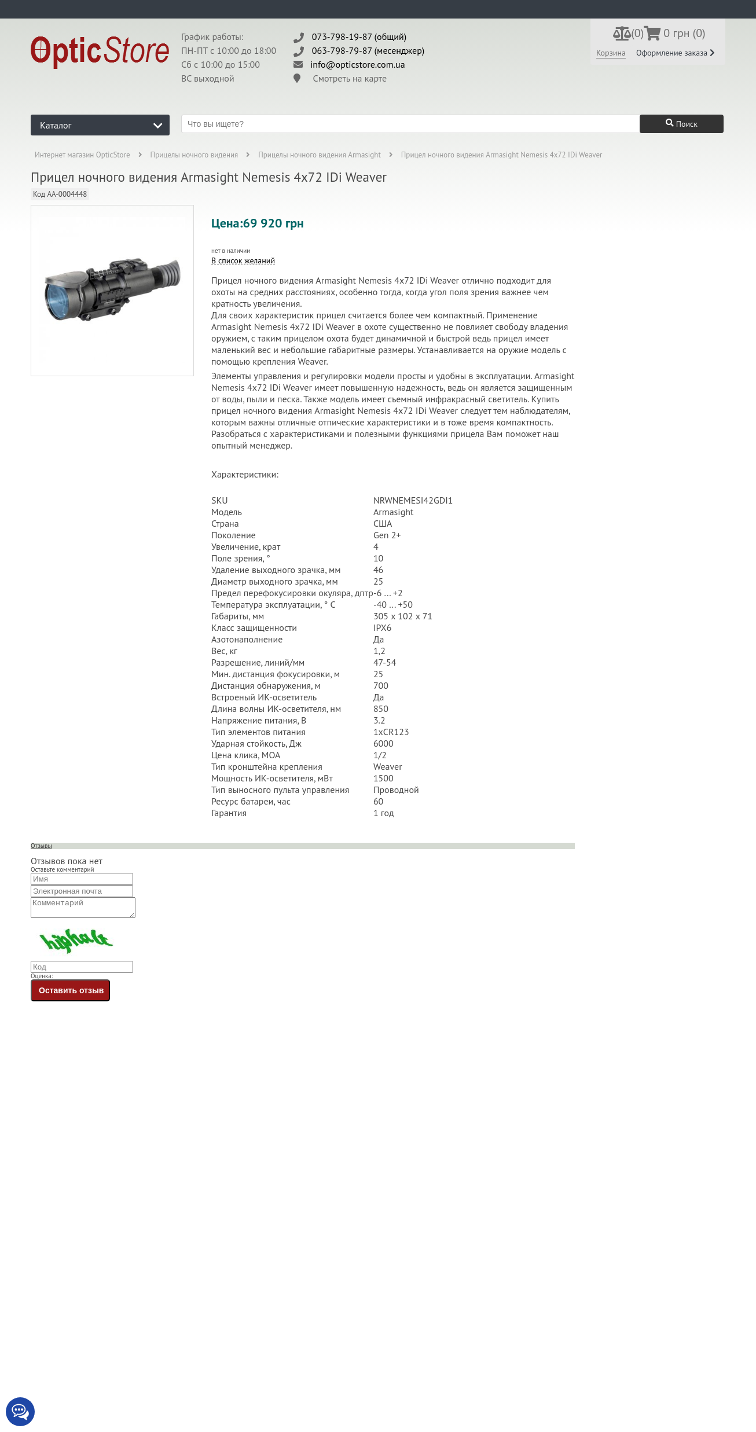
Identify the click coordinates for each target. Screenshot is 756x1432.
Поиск (682, 124)
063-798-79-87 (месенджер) (368, 50)
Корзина (611, 52)
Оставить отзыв (71, 993)
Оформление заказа (675, 52)
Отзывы (41, 846)
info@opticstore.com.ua (357, 64)
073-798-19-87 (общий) (359, 36)
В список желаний (243, 260)
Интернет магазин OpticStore (82, 155)
